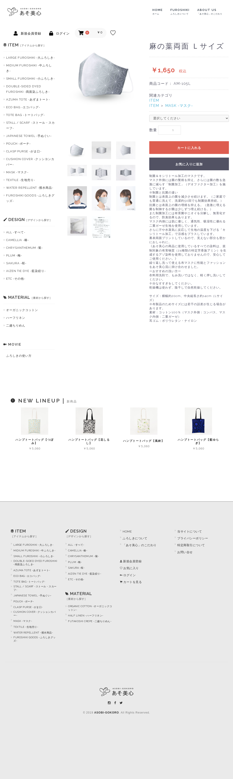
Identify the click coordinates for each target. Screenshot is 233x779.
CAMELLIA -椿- (17, 240)
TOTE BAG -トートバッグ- (25, 115)
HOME (157, 11)
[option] (104, 76)
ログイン (128, 575)
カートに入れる (189, 148)
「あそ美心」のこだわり (140, 545)
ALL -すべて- (15, 232)
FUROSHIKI (180, 11)
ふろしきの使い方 (19, 355)
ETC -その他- (15, 278)
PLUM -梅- (14, 255)
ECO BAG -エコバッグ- (23, 107)
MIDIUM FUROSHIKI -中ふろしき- (29, 68)
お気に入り (129, 568)
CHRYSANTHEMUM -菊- (24, 247)
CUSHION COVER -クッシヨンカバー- (30, 161)
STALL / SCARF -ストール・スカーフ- (30, 125)
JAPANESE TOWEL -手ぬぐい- (29, 136)
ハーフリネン (15, 317)
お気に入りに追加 (189, 164)
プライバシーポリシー (192, 538)
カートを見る (131, 582)
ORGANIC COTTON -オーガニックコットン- (90, 608)
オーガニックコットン (22, 310)
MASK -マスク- (17, 172)
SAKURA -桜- (16, 263)
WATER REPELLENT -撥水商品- (29, 187)
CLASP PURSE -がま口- (23, 151)
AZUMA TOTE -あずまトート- (28, 99)
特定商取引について (191, 545)
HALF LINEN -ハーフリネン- (86, 615)
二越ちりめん (15, 325)
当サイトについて (189, 531)
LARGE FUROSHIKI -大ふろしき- (30, 57)
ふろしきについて (135, 538)
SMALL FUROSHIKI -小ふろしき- (30, 78)
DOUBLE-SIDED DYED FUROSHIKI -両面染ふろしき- (28, 89)
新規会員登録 (131, 561)
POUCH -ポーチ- (18, 143)
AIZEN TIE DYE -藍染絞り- (26, 271)
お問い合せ (185, 552)
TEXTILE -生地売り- (20, 180)
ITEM (154, 100)
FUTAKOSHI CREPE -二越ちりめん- (89, 621)
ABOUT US (209, 11)
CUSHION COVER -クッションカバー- (34, 614)
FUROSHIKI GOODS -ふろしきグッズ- (30, 198)
